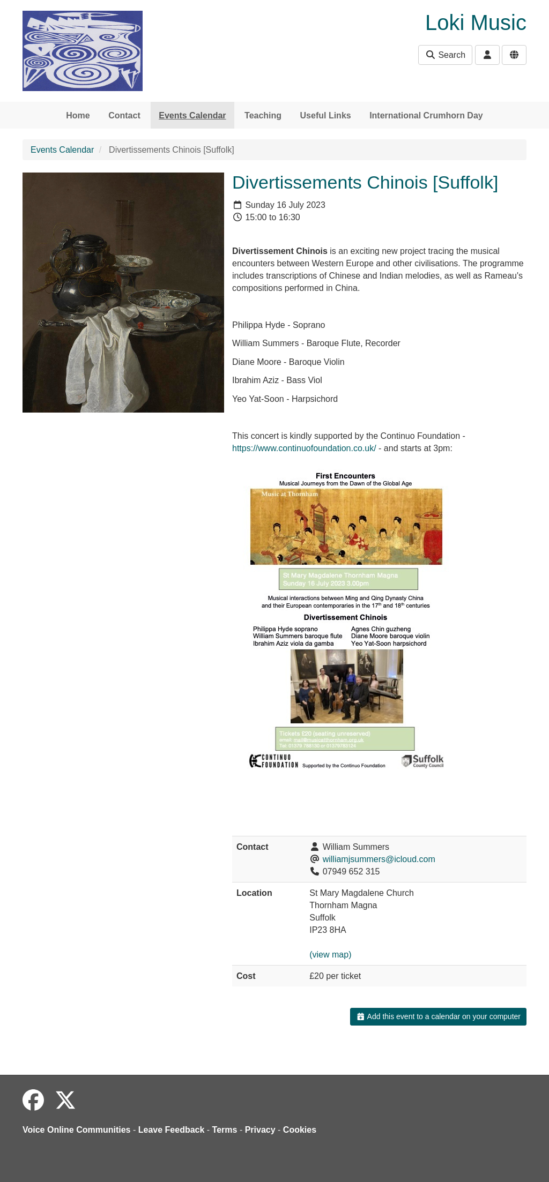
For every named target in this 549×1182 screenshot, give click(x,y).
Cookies (299, 1129)
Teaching (262, 115)
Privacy (260, 1129)
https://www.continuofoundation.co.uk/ (304, 448)
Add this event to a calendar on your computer (438, 1016)
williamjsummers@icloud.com (379, 859)
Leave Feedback (171, 1129)
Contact (124, 115)
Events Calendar (192, 115)
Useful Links (325, 115)
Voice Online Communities (77, 1129)
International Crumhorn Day (426, 115)
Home (78, 115)
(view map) (330, 954)
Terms (225, 1129)
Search (445, 54)
